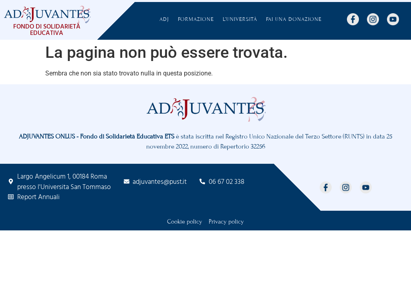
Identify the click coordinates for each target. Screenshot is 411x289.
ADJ (164, 19)
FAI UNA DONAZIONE (294, 19)
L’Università (240, 19)
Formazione (196, 19)
